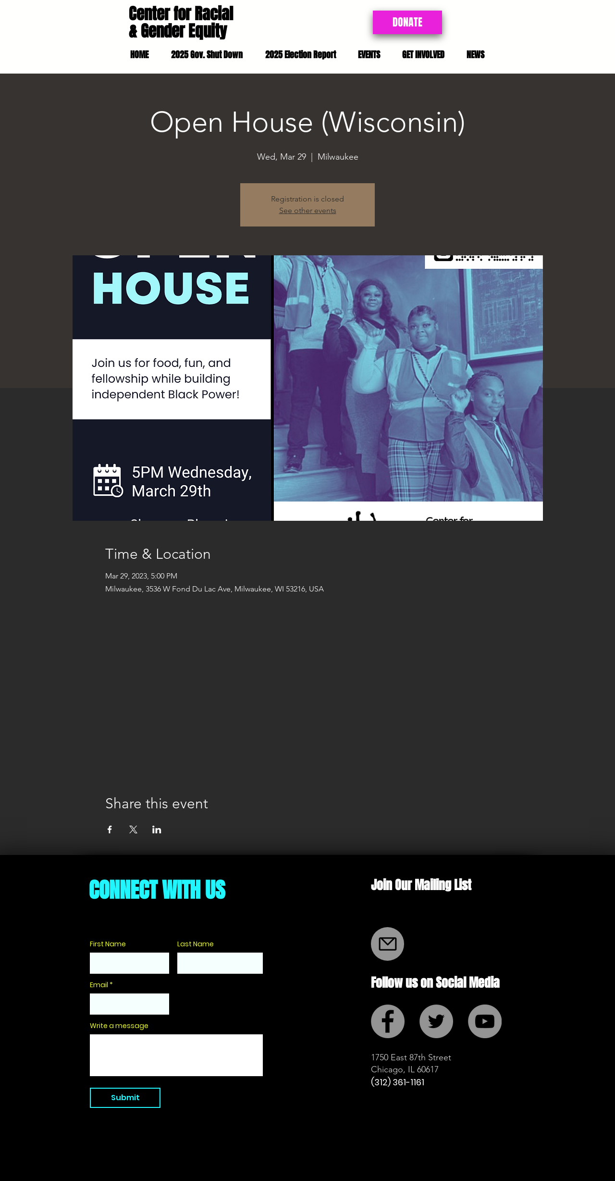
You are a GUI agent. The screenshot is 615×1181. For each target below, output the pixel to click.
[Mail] (387, 944)
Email (99, 984)
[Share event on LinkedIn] (156, 829)
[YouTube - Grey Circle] (485, 1021)
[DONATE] (407, 22)
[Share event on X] (133, 829)
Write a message (119, 1025)
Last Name (195, 944)
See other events (307, 210)
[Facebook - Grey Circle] (388, 1021)
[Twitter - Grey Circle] (436, 1021)
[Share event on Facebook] (109, 829)
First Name (108, 944)
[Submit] (125, 1098)
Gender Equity (184, 31)
